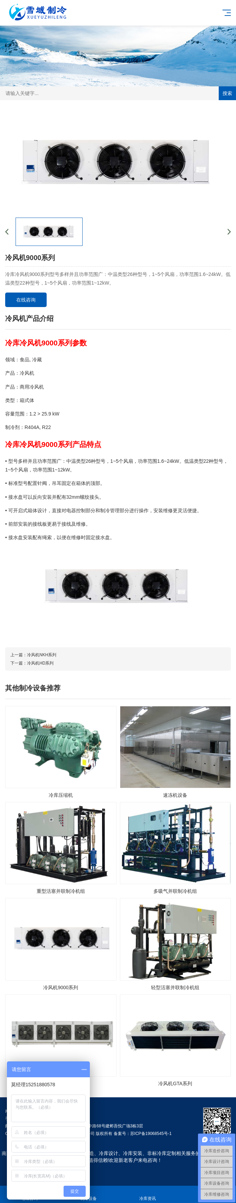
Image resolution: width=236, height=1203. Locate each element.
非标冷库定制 (161, 1153)
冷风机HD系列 (40, 663)
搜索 (227, 93)
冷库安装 (132, 1153)
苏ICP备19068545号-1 (151, 1133)
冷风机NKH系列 (41, 654)
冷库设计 (108, 1153)
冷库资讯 (147, 1194)
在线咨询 (26, 300)
